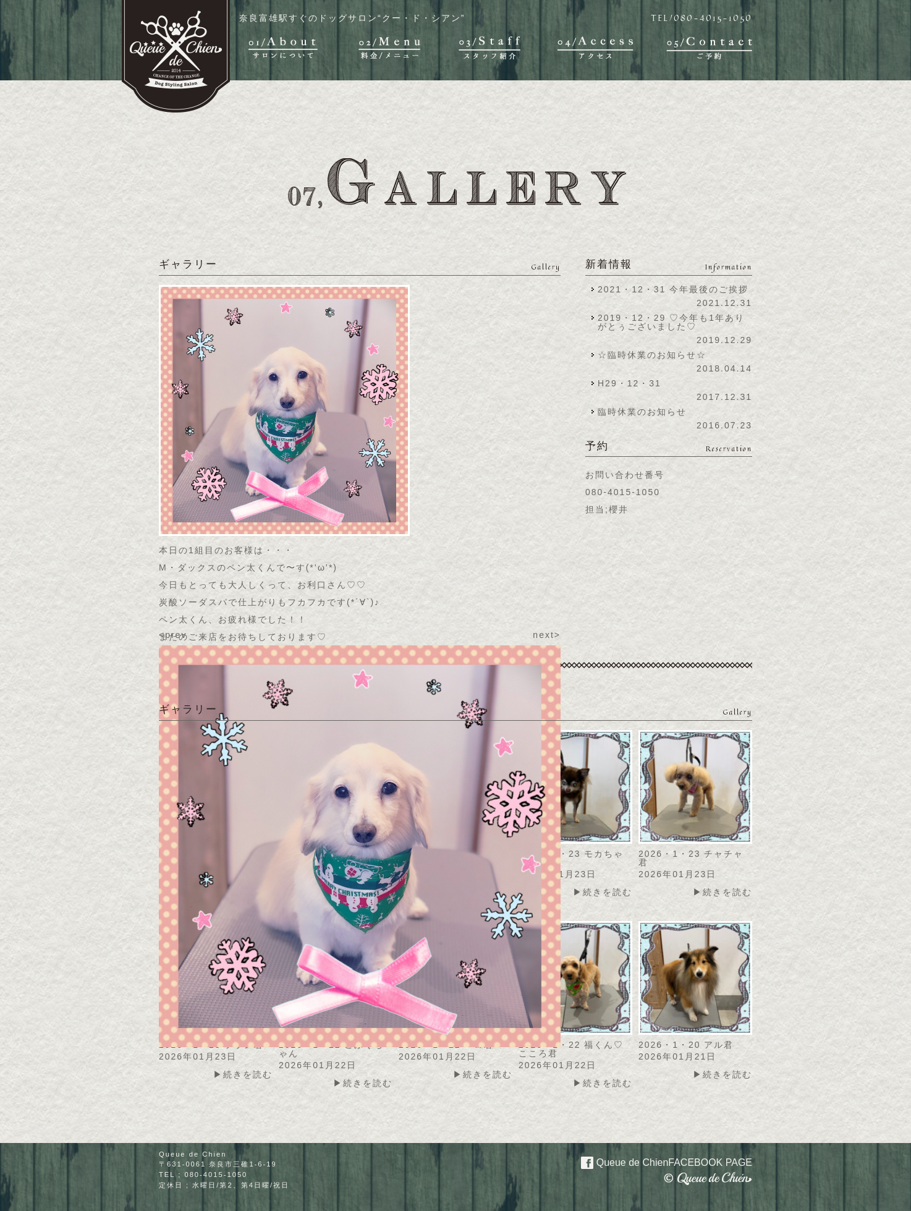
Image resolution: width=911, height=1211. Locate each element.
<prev (173, 635)
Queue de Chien (659, 1161)
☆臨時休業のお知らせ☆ (652, 355)
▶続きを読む (602, 892)
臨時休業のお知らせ (642, 412)
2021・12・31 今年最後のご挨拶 (673, 289)
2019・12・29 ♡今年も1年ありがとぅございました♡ (671, 322)
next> (547, 635)
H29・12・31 (633, 383)
